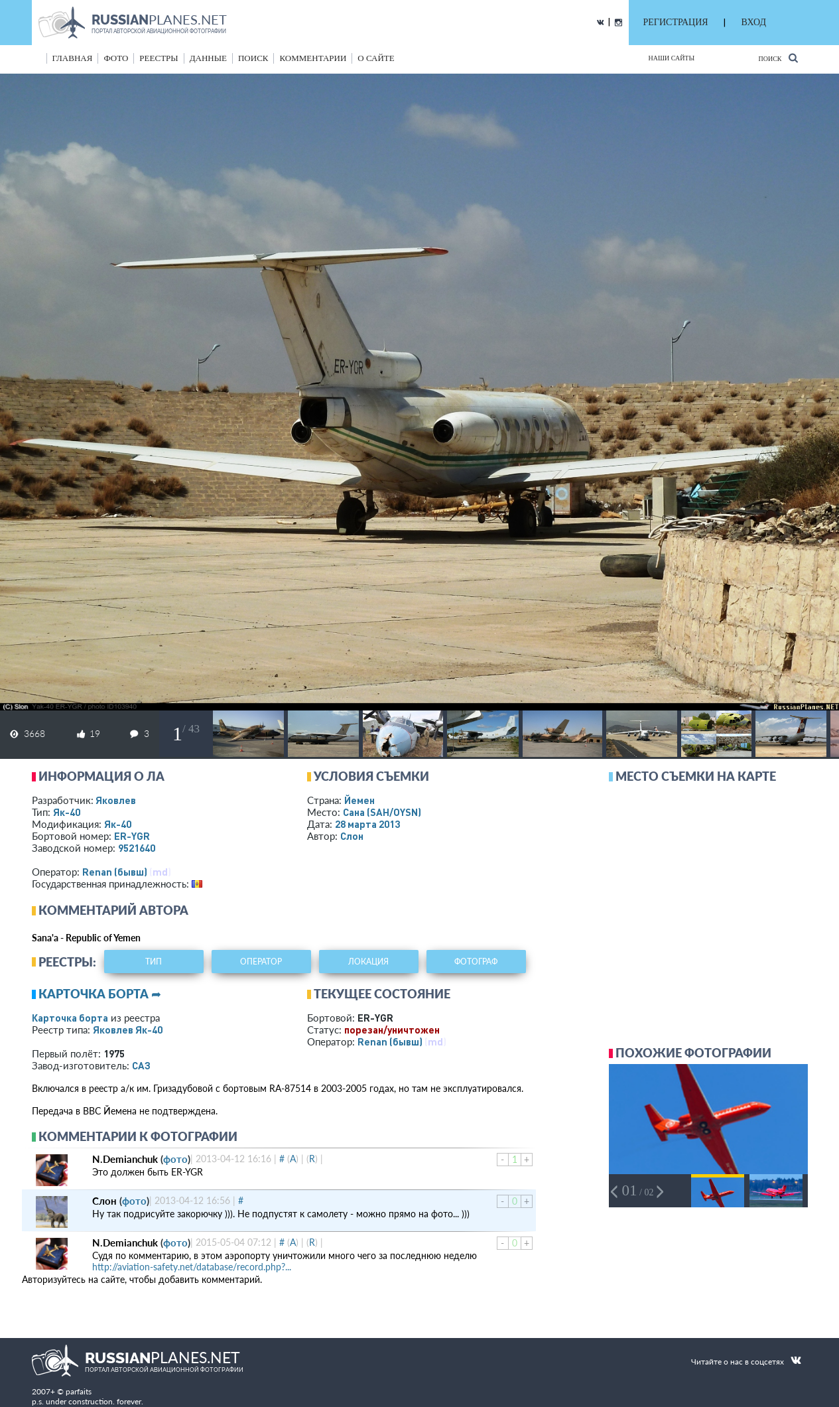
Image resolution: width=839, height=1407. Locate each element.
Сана (382, 812)
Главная (72, 58)
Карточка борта (70, 1018)
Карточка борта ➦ (99, 993)
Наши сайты (672, 58)
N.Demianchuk (125, 1159)
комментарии (312, 58)
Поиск (777, 58)
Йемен (359, 800)
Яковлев (116, 800)
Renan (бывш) (114, 872)
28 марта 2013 (367, 824)
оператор (261, 962)
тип (153, 962)
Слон (351, 836)
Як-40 (66, 812)
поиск (253, 58)
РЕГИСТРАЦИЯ (675, 22)
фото (115, 58)
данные (208, 58)
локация (368, 962)
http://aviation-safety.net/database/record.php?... (191, 1266)
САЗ (141, 1065)
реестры (158, 58)
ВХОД (754, 22)
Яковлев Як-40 (127, 1030)
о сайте (375, 58)
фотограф (475, 962)
